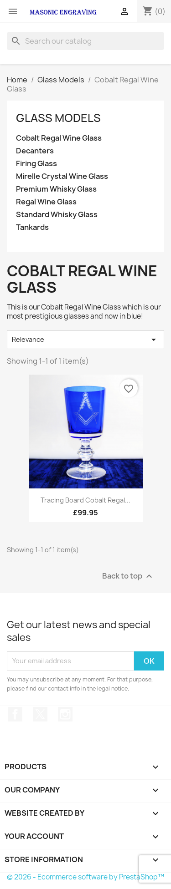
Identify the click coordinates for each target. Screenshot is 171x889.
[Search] (85, 41)
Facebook (15, 714)
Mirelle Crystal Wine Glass (62, 176)
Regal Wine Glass (46, 202)
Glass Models (58, 118)
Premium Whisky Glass (56, 189)
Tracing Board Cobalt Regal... (85, 500)
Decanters (35, 151)
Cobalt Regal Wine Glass (59, 138)
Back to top (128, 576)
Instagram (65, 714)
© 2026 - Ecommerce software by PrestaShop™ (85, 877)
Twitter (40, 714)
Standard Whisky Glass (57, 214)
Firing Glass (36, 163)
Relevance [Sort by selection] (85, 339)
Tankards (32, 227)
